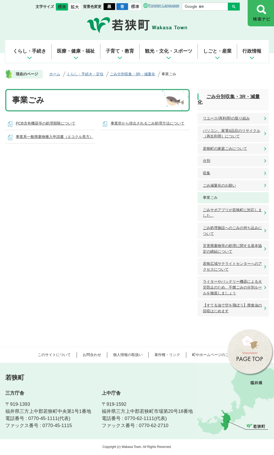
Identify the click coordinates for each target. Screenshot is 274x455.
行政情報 (251, 51)
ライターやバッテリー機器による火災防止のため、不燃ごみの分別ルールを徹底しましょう (232, 287)
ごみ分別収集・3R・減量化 (132, 74)
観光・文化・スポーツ (168, 51)
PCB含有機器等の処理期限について (45, 123)
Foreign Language (164, 5)
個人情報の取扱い (128, 355)
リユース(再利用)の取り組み (226, 118)
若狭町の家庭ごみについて (225, 148)
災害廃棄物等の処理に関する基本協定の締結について (232, 249)
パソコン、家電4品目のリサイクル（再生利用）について (231, 133)
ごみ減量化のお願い (219, 185)
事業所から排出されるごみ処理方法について (147, 123)
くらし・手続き (29, 51)
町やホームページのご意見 (214, 355)
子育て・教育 (120, 51)
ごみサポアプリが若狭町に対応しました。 (232, 213)
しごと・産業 (217, 51)
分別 (206, 161)
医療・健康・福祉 (76, 51)
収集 (206, 173)
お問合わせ (92, 355)
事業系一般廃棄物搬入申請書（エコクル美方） (54, 137)
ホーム (54, 74)
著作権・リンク (167, 355)
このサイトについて (54, 355)
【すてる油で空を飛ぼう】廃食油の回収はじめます (232, 308)
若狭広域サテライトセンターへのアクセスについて (232, 266)
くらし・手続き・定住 (85, 74)
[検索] (206, 6)
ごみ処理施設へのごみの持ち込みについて (232, 231)
